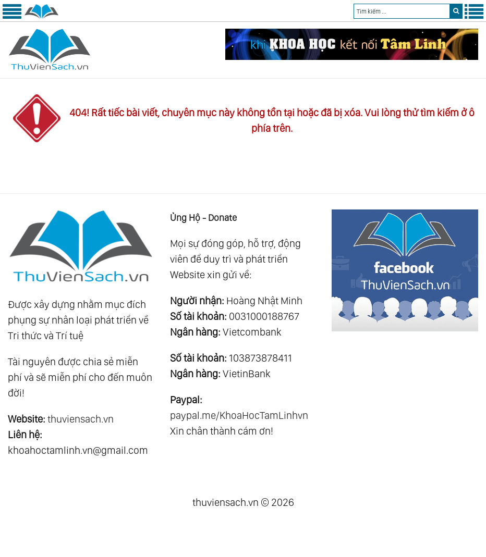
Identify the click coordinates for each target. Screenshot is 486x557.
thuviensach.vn (80, 419)
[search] (456, 11)
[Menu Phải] (474, 16)
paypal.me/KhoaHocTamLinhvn (239, 415)
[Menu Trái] (12, 16)
